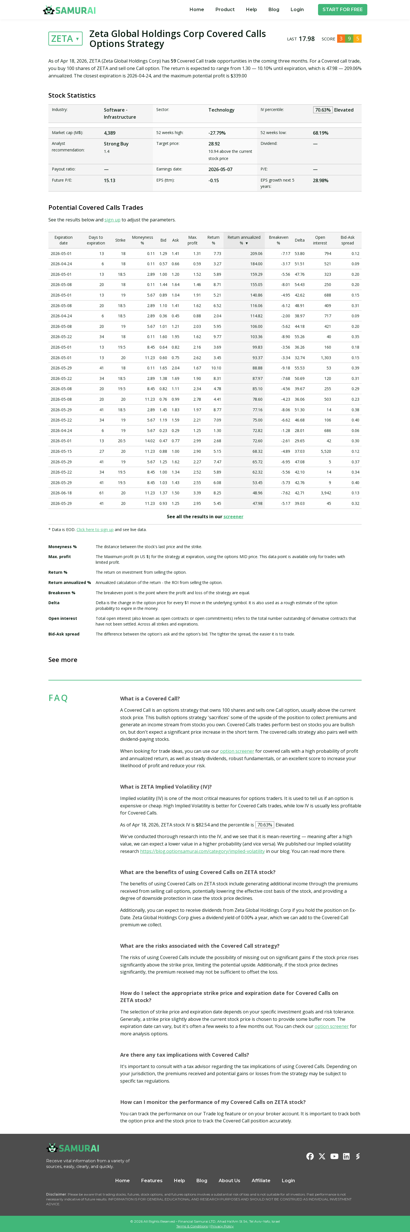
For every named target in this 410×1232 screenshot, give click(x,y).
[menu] (246, 10)
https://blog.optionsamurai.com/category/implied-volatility (202, 851)
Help (251, 9)
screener (233, 516)
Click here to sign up (95, 529)
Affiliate (261, 1180)
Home (197, 9)
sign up (112, 220)
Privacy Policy (222, 1226)
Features (152, 1180)
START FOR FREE (343, 9)
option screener (237, 751)
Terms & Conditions (192, 1226)
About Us (229, 1180)
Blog (273, 9)
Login (297, 9)
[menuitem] (197, 10)
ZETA (62, 38)
